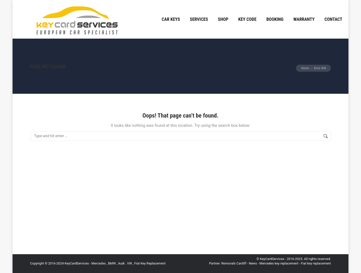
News (253, 263)
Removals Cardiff (233, 263)
